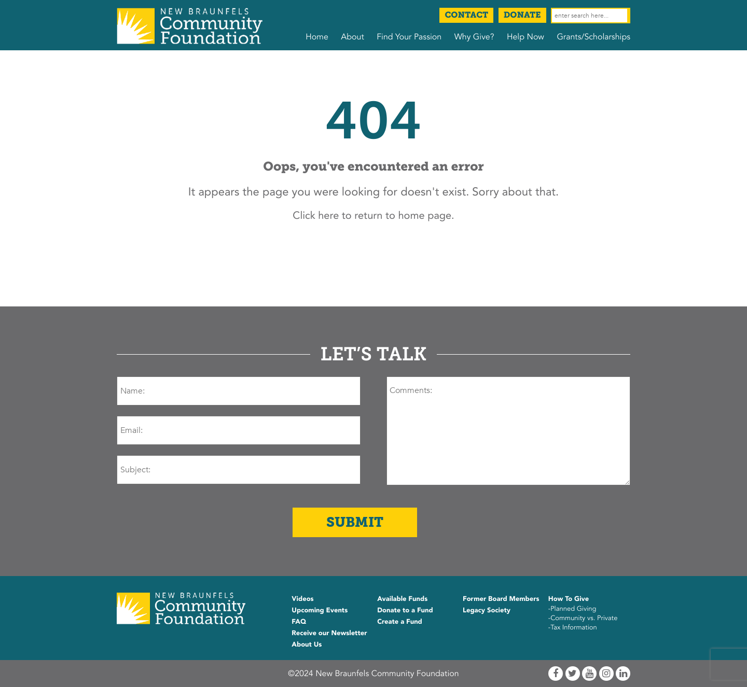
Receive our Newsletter (329, 633)
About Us (307, 644)
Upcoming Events (320, 610)
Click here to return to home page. (373, 216)
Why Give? (474, 37)
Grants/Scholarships (593, 37)
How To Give (568, 599)
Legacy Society (486, 610)
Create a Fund (399, 621)
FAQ (299, 621)
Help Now (525, 37)
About (352, 37)
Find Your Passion (409, 37)
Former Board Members (501, 599)
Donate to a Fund (405, 610)
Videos (302, 599)
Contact (466, 15)
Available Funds (402, 599)
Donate (522, 15)
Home (317, 37)
